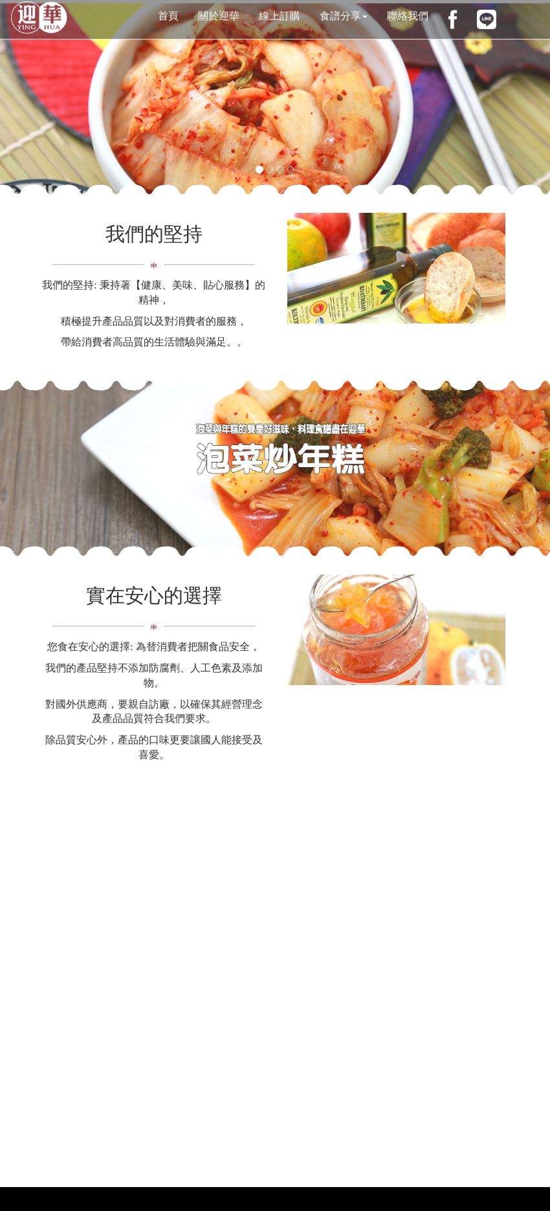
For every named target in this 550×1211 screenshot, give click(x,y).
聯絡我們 (407, 15)
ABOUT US (153, 363)
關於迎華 (218, 15)
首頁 (168, 15)
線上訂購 (279, 15)
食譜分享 (344, 15)
